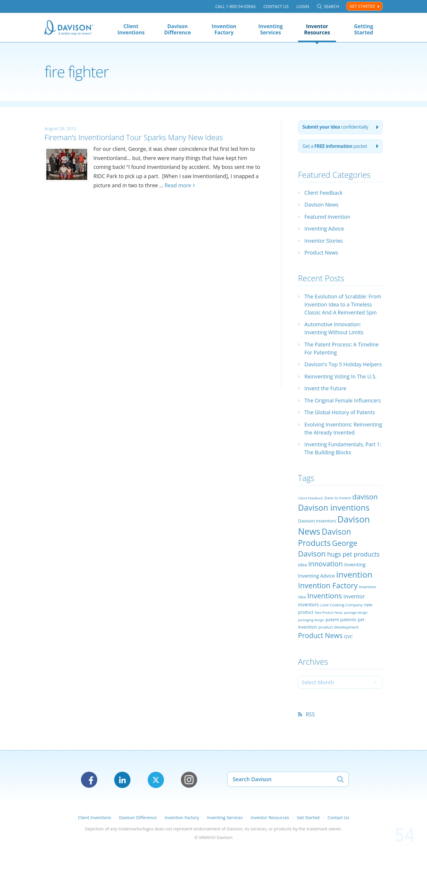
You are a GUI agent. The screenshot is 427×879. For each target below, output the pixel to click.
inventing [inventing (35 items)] (355, 597)
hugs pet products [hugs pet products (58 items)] (353, 587)
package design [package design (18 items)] (355, 645)
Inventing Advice (325, 229)
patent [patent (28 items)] (332, 652)
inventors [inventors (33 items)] (308, 637)
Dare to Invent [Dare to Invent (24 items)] (337, 530)
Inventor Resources (317, 29)
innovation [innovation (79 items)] (325, 596)
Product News (322, 253)
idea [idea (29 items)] (302, 597)
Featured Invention (328, 217)
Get (335, 147)
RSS (310, 747)
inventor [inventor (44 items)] (354, 629)
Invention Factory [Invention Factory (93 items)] (328, 618)
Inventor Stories (324, 241)
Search (331, 6)
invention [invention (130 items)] (354, 607)
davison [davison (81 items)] (365, 529)
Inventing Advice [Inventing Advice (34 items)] (316, 608)
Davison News (322, 205)
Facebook (89, 813)
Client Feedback (324, 193)
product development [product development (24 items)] (338, 660)
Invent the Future (326, 405)
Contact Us (276, 6)
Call (235, 6)
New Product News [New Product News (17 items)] (328, 645)
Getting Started (363, 29)
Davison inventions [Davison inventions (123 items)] (333, 540)
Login (302, 6)
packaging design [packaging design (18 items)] (311, 653)
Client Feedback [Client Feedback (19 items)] (310, 531)
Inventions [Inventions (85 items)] (324, 628)
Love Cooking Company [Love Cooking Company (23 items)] (341, 637)
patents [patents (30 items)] (348, 652)
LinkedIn (122, 813)
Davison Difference (177, 29)
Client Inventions (131, 29)
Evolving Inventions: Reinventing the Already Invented (334, 457)
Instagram (189, 813)
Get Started (362, 6)
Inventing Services (270, 29)
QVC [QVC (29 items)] (348, 669)
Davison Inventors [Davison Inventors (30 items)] (317, 554)
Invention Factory (224, 29)
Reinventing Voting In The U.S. (342, 393)
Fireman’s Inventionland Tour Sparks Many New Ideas (140, 137)
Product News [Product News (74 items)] (320, 668)
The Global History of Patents (341, 437)
